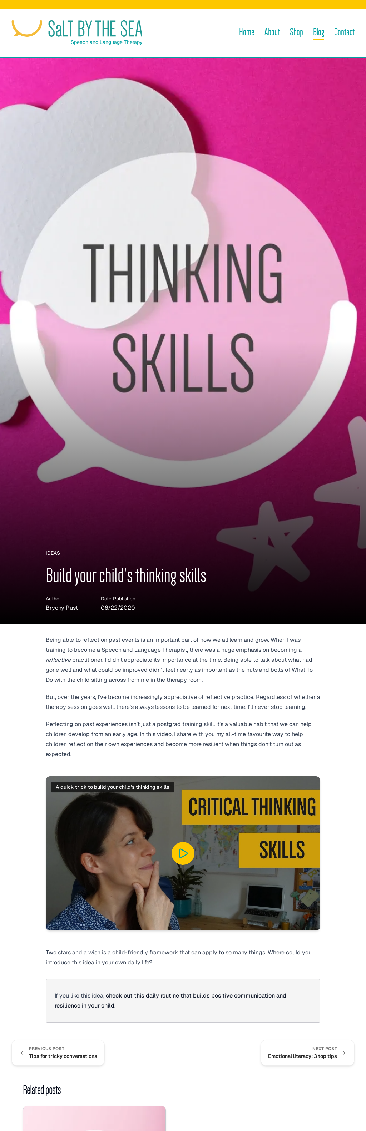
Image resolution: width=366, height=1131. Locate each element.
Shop (296, 31)
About (272, 31)
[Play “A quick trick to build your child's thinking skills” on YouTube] (183, 853)
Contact (344, 31)
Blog (318, 31)
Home (246, 31)
